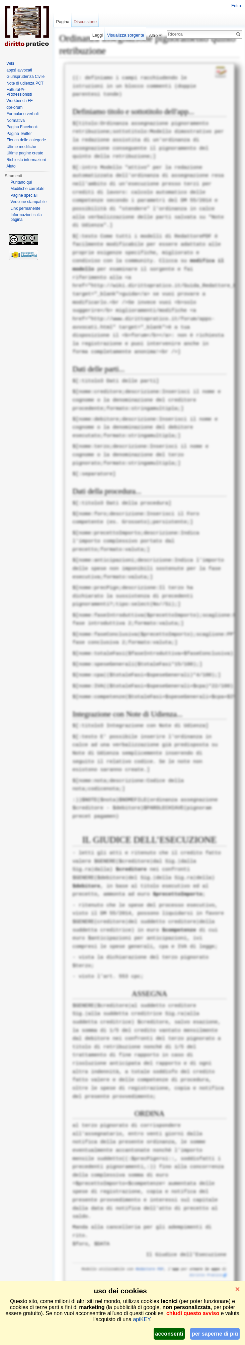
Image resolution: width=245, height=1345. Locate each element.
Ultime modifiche (21, 146)
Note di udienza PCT (25, 83)
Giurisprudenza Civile (25, 76)
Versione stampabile (28, 201)
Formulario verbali (22, 113)
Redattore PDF (150, 1269)
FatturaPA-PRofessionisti (19, 92)
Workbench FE (19, 100)
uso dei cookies (120, 1291)
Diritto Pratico (206, 1275)
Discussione (85, 21)
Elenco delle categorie (26, 140)
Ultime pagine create (24, 153)
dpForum (14, 107)
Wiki (10, 63)
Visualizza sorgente (125, 35)
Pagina (62, 21)
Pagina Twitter (19, 133)
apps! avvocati (19, 70)
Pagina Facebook (21, 127)
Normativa (15, 120)
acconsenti (169, 1334)
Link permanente (25, 208)
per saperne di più (215, 1334)
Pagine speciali (23, 195)
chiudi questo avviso (192, 1313)
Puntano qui (21, 182)
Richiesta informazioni (26, 159)
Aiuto (10, 166)
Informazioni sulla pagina (26, 217)
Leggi (97, 35)
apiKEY (141, 1319)
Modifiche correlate (27, 188)
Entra (236, 5)
